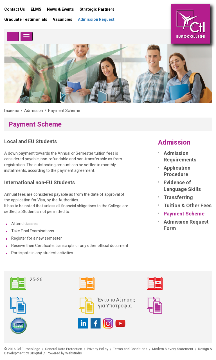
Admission (33, 110)
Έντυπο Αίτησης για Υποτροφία (116, 303)
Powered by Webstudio (64, 353)
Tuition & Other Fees (188, 205)
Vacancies (62, 19)
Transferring (178, 197)
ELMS (36, 9)
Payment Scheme (184, 214)
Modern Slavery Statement (172, 349)
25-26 (36, 279)
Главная (11, 110)
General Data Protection (63, 349)
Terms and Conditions (130, 349)
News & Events (60, 9)
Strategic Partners (97, 9)
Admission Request (96, 19)
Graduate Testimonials (25, 19)
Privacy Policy (97, 349)
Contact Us (14, 9)
